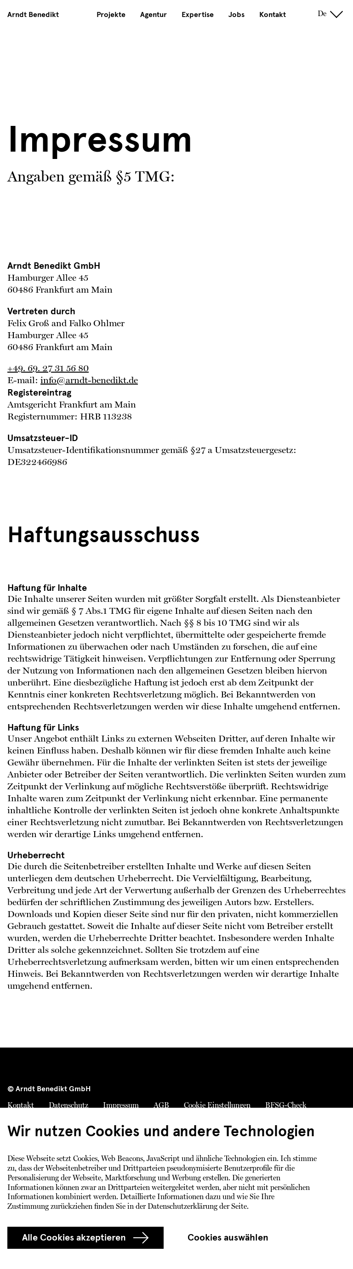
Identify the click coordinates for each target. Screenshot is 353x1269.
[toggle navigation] (336, 14)
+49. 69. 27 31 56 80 (48, 369)
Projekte (111, 14)
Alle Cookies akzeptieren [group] (85, 1238)
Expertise (198, 14)
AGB (161, 1106)
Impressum (121, 1106)
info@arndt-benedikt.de (89, 380)
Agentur (153, 14)
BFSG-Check (286, 1106)
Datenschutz (68, 1106)
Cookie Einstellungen (217, 1106)
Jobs (236, 14)
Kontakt (272, 14)
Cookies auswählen (228, 1237)
